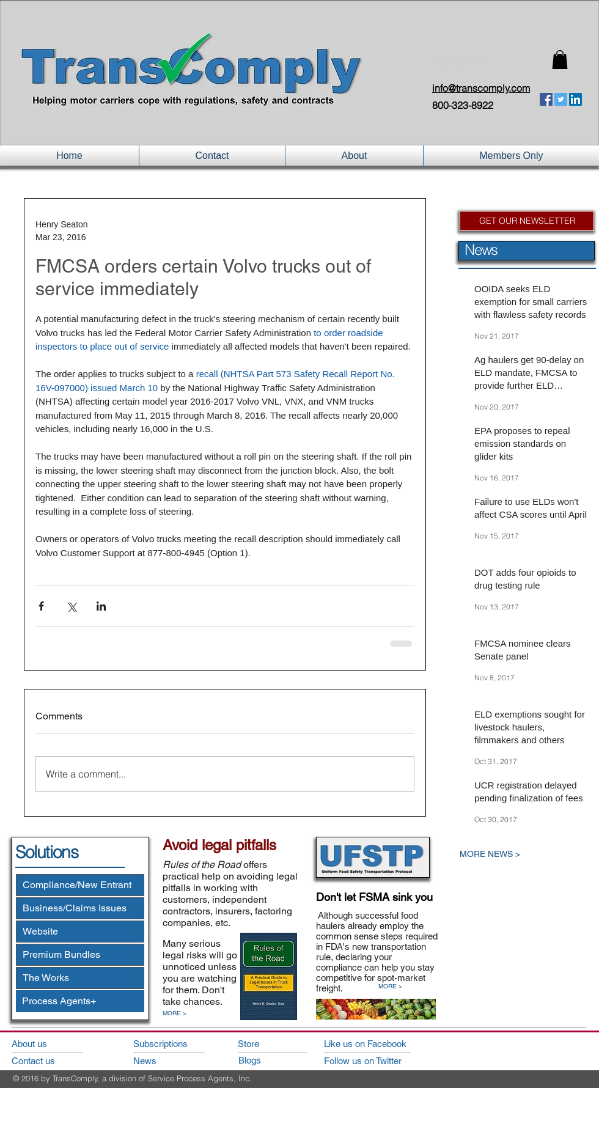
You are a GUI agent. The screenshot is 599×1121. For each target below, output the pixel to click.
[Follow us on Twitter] (378, 1060)
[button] (560, 59)
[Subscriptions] (168, 1043)
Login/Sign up (458, 61)
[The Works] (80, 978)
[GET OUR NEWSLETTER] (527, 221)
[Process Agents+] (80, 1001)
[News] (168, 1060)
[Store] (273, 1043)
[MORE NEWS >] (517, 854)
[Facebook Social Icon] (546, 99)
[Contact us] (46, 1060)
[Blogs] (273, 1060)
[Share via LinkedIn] (101, 606)
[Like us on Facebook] (378, 1043)
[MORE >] (181, 1013)
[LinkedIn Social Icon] (575, 99)
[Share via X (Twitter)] (71, 606)
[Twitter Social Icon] (560, 99)
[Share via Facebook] (41, 606)
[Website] (80, 932)
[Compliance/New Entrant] (80, 885)
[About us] (46, 1043)
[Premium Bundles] (80, 955)
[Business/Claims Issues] (80, 908)
